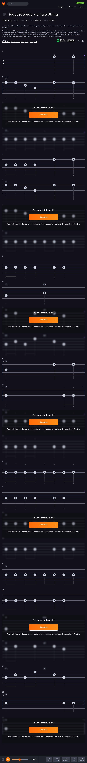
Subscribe (80, 3)
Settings (81, 759)
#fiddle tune (6, 42)
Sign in (81, 7)
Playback (65, 759)
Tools (73, 759)
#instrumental (15, 42)
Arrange (56, 759)
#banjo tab (33, 42)
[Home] (3, 3)
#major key (25, 42)
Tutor (48, 759)
